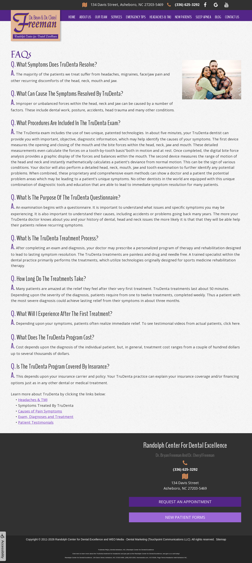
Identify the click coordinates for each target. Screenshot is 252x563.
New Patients (183, 17)
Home (72, 17)
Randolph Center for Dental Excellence (79, 539)
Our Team (101, 17)
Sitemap (221, 539)
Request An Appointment (185, 501)
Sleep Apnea (203, 17)
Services (116, 17)
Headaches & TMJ (160, 17)
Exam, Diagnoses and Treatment (45, 416)
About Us (85, 17)
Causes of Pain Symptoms (40, 411)
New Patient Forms (185, 517)
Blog (218, 17)
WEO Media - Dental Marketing (128, 539)
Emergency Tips (136, 17)
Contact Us (232, 17)
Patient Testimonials (36, 422)
